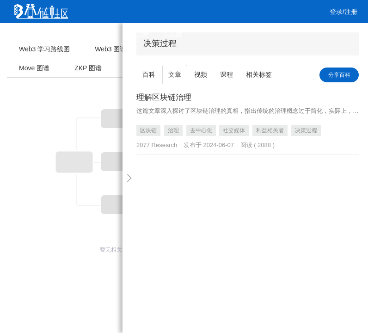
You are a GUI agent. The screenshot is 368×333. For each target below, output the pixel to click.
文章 (55, 34)
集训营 (139, 34)
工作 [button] (27, 58)
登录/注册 (343, 11)
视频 (82, 34)
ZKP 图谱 (88, 68)
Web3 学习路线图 (44, 49)
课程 (109, 34)
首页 (28, 34)
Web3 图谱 (110, 49)
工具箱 (172, 34)
